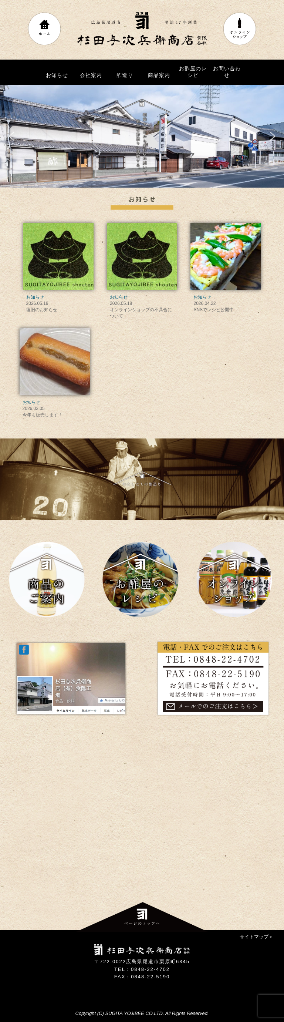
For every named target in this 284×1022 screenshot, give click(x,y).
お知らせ (57, 75)
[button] (11, 136)
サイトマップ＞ (256, 936)
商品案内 (159, 75)
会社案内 (91, 75)
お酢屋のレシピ (193, 71)
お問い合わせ (227, 71)
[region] (142, 136)
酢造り (124, 75)
